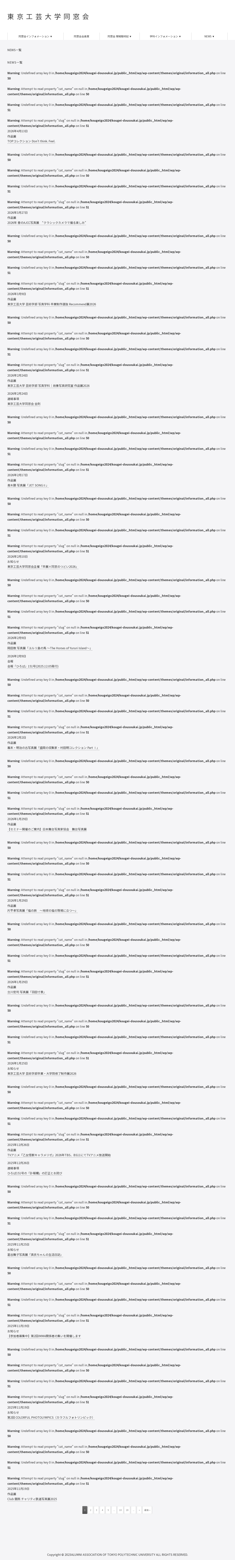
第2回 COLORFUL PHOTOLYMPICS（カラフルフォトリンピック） (51, 1417)
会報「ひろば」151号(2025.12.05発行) (33, 666)
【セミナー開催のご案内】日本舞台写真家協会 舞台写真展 (47, 829)
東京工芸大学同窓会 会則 (23, 403)
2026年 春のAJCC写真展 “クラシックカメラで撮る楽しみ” (46, 222)
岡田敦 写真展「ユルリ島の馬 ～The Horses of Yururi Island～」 (50, 648)
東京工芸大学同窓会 (49, 16)
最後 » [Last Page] (147, 1509)
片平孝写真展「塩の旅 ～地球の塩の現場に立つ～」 (42, 910)
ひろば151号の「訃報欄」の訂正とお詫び (34, 1173)
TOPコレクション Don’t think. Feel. (31, 141)
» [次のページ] (139, 1509)
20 (127, 1509)
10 (120, 1509)
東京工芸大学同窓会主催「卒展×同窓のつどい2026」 (43, 566)
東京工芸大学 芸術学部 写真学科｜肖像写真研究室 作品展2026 (48, 385)
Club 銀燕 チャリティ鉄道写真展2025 (32, 1499)
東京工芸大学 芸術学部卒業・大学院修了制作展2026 (41, 1073)
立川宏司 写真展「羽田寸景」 (26, 992)
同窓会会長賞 (81, 36)
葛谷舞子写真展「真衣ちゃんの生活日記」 (35, 1254)
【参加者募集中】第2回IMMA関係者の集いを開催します (44, 1336)
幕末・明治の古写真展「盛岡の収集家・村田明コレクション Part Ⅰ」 (53, 747)
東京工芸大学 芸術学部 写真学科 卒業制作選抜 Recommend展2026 (51, 304)
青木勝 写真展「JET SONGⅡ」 (28, 485)
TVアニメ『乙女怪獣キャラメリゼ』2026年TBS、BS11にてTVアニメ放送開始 (59, 1155)
